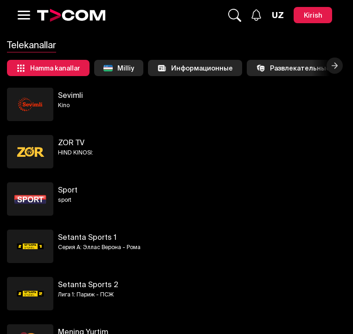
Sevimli (70, 95)
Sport (67, 190)
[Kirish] (313, 15)
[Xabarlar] (256, 15)
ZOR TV (71, 142)
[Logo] (71, 15)
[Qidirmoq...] (234, 15)
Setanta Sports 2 (88, 284)
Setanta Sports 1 (87, 237)
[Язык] (277, 15)
